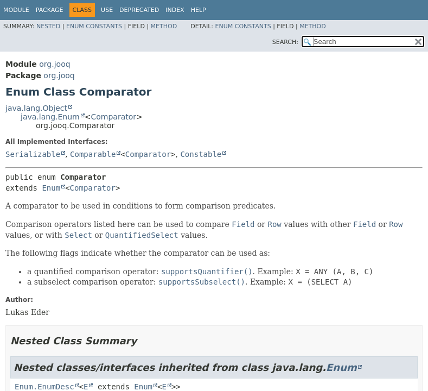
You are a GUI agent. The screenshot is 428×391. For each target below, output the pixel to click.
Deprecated (139, 10)
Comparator (113, 116)
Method (164, 26)
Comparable (93, 154)
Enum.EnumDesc (44, 386)
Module (16, 10)
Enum (51, 188)
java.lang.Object (36, 108)
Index (174, 10)
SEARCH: (285, 42)
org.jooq (54, 64)
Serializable (32, 154)
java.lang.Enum (50, 116)
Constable (200, 154)
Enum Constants (94, 26)
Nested (48, 26)
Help (198, 10)
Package (49, 10)
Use (107, 10)
